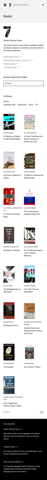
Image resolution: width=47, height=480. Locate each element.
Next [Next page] (41, 412)
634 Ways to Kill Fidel (12, 250)
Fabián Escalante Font (12, 247)
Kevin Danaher (9, 133)
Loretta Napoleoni (31, 133)
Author (30, 104)
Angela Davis (30, 322)
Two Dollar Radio (10, 67)
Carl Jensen (8, 208)
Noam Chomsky (30, 285)
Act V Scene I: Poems (32, 367)
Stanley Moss (9, 322)
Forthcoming (22, 104)
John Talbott (8, 285)
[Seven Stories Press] (10, 5)
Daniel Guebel (9, 363)
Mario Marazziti (30, 172)
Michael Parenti (17, 208)
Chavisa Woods (10, 172)
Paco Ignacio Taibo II (32, 247)
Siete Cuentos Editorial (12, 462)
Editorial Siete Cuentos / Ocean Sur (17, 60)
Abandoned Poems (11, 325)
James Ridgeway (31, 208)
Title (36, 104)
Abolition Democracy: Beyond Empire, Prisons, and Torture (33, 330)
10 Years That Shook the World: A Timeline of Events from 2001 (33, 139)
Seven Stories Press (20, 5)
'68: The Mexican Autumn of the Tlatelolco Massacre (33, 253)
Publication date (9, 104)
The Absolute (8, 367)
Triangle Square (9, 64)
